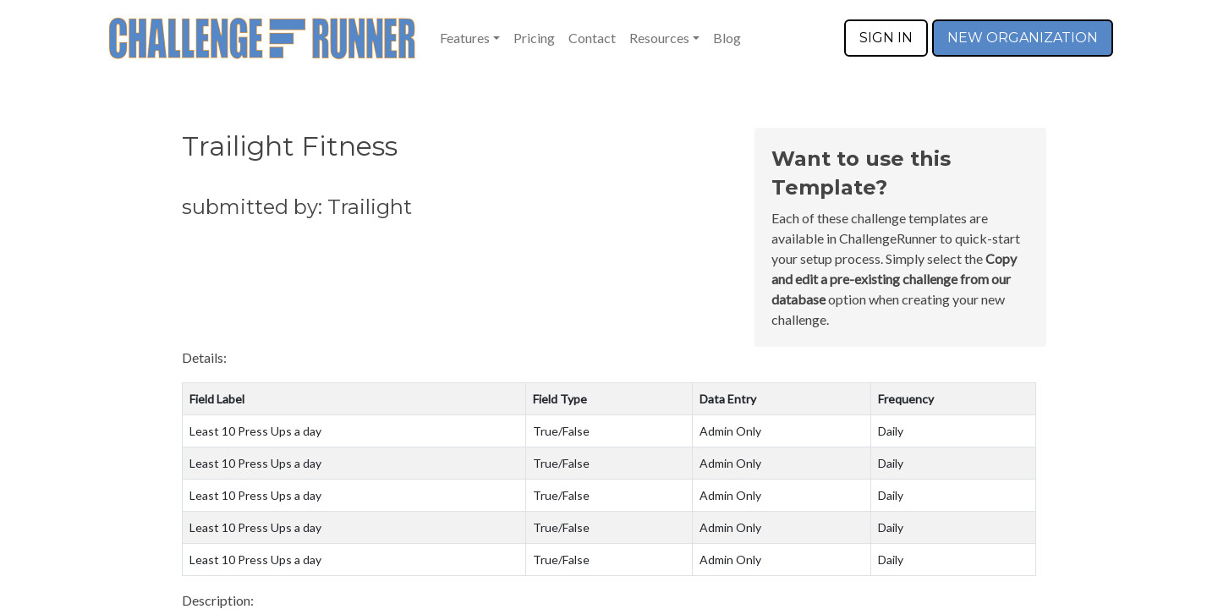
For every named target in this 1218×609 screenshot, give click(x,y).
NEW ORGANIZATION (1022, 38)
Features (465, 38)
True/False (561, 431)
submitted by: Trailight (297, 207)
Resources (659, 38)
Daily (890, 431)
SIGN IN (886, 38)
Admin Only (730, 431)
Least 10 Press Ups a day (255, 431)
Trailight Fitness (290, 145)
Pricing (534, 38)
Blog (727, 38)
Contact (592, 38)
